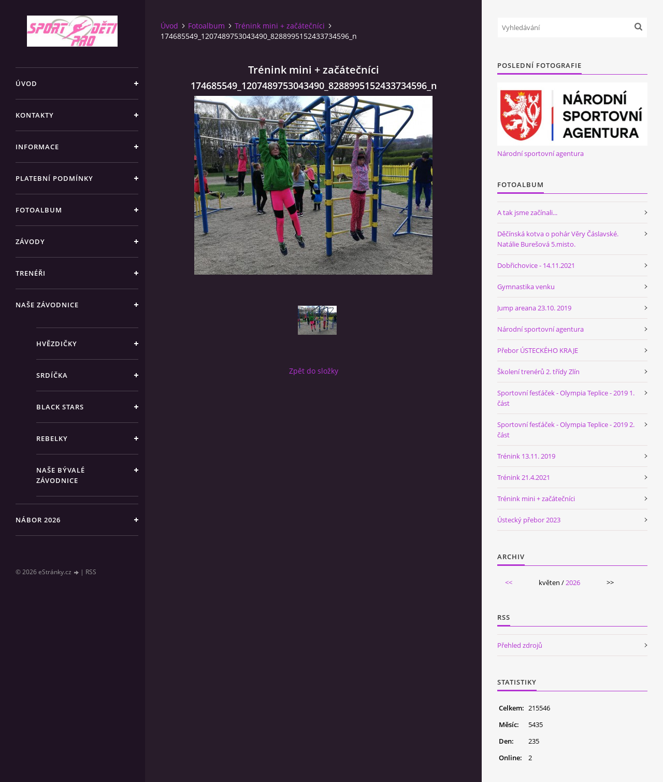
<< (508, 582)
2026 (573, 582)
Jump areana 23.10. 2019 (534, 307)
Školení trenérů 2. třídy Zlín (538, 371)
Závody (30, 241)
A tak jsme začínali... (527, 212)
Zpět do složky (313, 371)
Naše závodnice (47, 304)
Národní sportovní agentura (540, 153)
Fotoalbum (39, 210)
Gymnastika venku (526, 286)
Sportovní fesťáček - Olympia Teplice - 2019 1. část (566, 398)
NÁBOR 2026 (38, 519)
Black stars (60, 406)
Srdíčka (52, 375)
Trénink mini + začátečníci (280, 26)
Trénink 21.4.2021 (523, 477)
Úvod (26, 83)
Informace (37, 146)
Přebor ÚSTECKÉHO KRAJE (537, 350)
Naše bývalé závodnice (60, 475)
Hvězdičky (56, 343)
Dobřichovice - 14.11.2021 (536, 265)
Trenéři (31, 273)
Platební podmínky (54, 178)
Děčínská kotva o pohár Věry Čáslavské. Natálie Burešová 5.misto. (557, 239)
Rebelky (52, 438)
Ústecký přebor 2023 (528, 519)
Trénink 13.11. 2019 (526, 456)
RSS (90, 571)
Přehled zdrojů (519, 645)
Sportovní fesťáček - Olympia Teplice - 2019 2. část (566, 429)
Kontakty (35, 115)
